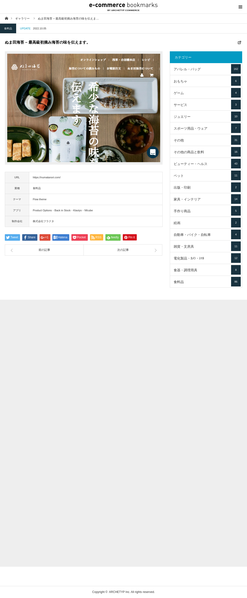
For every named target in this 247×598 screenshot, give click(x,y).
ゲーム (207, 93)
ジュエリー (207, 116)
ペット (207, 175)
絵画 (207, 222)
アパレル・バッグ (207, 69)
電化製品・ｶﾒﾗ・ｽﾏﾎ (207, 258)
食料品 (8, 28)
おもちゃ (207, 81)
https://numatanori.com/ (47, 177)
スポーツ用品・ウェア (207, 128)
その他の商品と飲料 (207, 152)
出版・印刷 (207, 187)
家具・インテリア (207, 199)
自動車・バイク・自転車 (207, 234)
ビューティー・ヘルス (207, 163)
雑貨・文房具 (207, 246)
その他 (207, 140)
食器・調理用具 (207, 270)
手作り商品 (207, 211)
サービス (207, 104)
